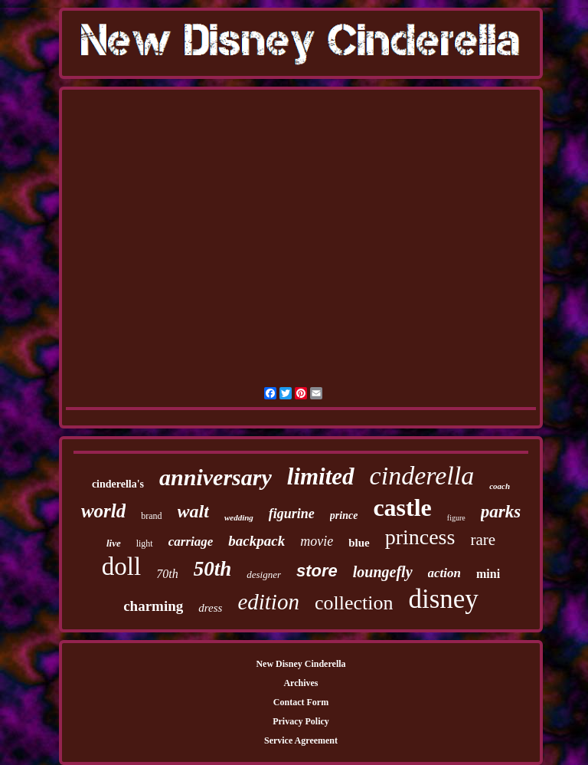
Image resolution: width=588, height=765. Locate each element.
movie (316, 541)
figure (456, 518)
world (103, 511)
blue (359, 543)
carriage (191, 541)
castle (402, 507)
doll (121, 566)
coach (499, 486)
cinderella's (118, 484)
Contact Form (300, 702)
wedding (238, 517)
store (317, 570)
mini (488, 573)
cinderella (422, 475)
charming (153, 606)
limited (320, 476)
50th (213, 568)
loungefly (383, 571)
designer (264, 574)
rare (482, 539)
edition (268, 601)
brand (151, 516)
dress (210, 608)
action (444, 573)
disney (443, 599)
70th (167, 573)
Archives (300, 683)
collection (354, 603)
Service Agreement (301, 740)
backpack (256, 541)
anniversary (215, 477)
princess (420, 537)
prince (344, 515)
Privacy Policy (301, 721)
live (113, 543)
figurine (292, 513)
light (144, 543)
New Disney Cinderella (300, 663)
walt (193, 511)
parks (501, 511)
